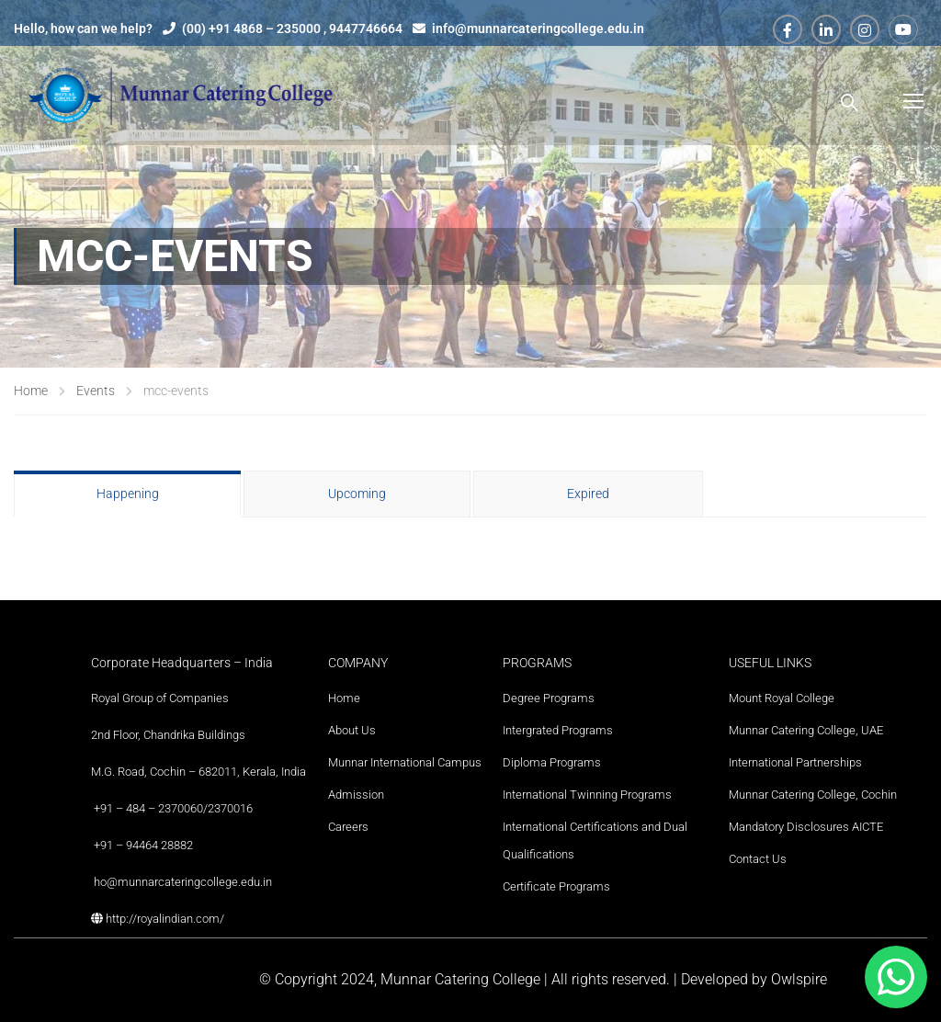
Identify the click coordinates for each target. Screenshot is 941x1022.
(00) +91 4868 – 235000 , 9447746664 (292, 28)
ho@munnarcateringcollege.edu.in (183, 882)
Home (31, 390)
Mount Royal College (781, 698)
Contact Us (758, 859)
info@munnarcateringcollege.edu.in (538, 28)
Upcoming (357, 493)
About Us (352, 730)
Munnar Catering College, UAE (806, 730)
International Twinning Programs (587, 794)
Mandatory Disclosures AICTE (806, 827)
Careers (348, 827)
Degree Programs (549, 698)
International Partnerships (795, 762)
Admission (356, 794)
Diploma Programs (552, 762)
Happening (127, 493)
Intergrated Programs (558, 730)
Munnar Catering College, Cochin (813, 794)
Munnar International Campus (405, 762)
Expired (588, 493)
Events (95, 390)
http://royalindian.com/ (165, 918)
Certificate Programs (556, 886)
